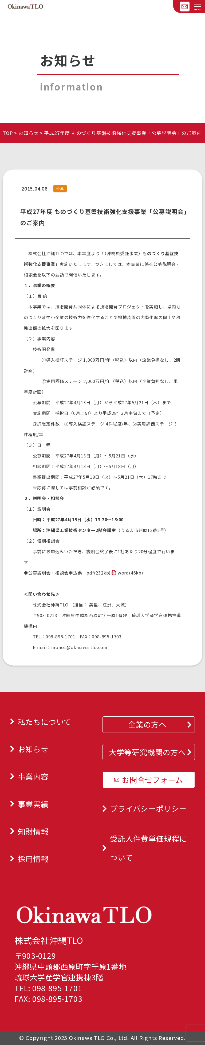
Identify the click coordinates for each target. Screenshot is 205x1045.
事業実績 (33, 803)
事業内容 (33, 776)
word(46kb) (130, 572)
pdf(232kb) (98, 572)
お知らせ (28, 132)
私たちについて (45, 721)
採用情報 (33, 858)
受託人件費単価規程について (148, 848)
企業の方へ (147, 724)
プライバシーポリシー (148, 808)
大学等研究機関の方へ (147, 751)
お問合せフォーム (152, 779)
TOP (8, 132)
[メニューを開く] (197, 5)
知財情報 (33, 831)
